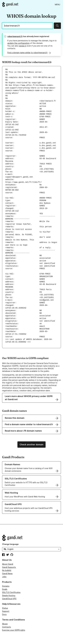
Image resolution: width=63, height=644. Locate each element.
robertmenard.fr (15, 36)
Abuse (5, 624)
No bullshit (6, 570)
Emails (4, 589)
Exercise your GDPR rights (13, 630)
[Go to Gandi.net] (10, 4)
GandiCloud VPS (9, 599)
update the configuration (18, 43)
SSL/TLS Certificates (11, 592)
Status (5, 608)
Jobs (4, 577)
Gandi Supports (9, 567)
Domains (5, 586)
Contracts (6, 627)
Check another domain (31, 444)
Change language (10, 544)
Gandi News (7, 573)
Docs (4, 614)
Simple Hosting (8, 595)
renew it (22, 46)
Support (5, 611)
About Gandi (7, 564)
